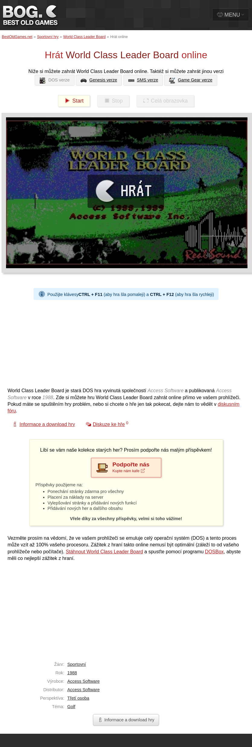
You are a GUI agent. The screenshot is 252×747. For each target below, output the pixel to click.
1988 (72, 672)
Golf (71, 706)
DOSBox (214, 551)
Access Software (83, 681)
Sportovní (76, 664)
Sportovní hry (48, 37)
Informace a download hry (126, 719)
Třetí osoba (78, 698)
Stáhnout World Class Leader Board (104, 551)
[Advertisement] (105, 342)
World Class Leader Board (84, 37)
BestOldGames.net (17, 37)
